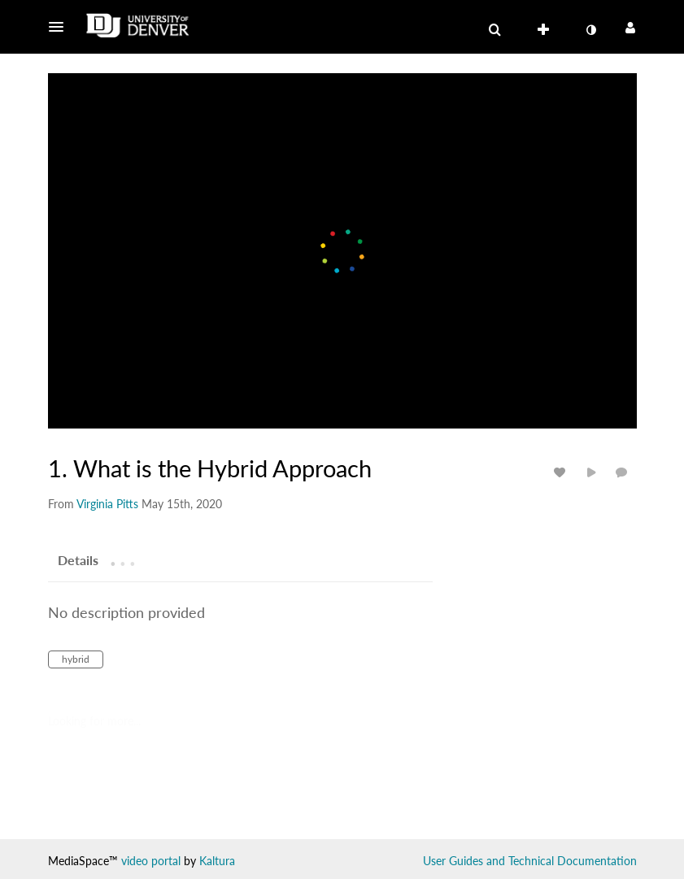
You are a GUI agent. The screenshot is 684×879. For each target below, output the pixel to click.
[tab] (78, 559)
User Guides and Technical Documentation (530, 861)
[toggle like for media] (562, 472)
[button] (61, 26)
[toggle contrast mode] (591, 30)
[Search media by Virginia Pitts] (107, 504)
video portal (151, 861)
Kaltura (217, 861)
